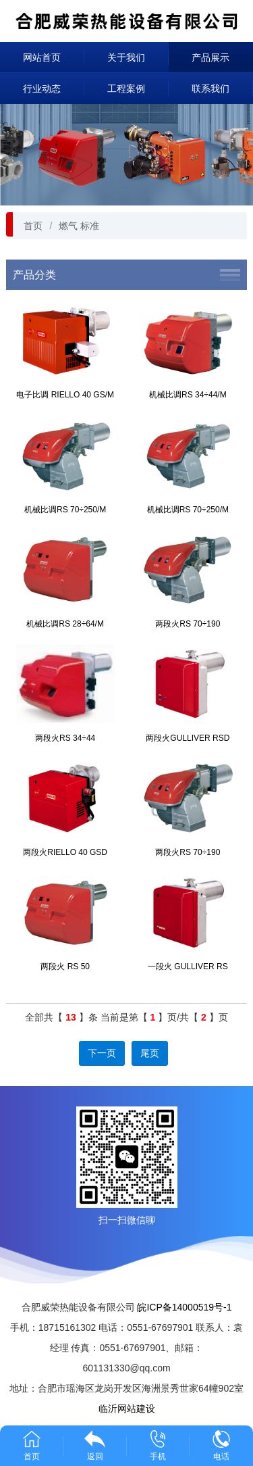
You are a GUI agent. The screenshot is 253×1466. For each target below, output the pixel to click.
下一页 (102, 1053)
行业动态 (42, 88)
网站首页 (42, 57)
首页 (33, 225)
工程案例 (126, 88)
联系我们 (210, 88)
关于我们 (126, 57)
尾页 (149, 1053)
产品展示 (210, 57)
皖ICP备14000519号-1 (184, 1307)
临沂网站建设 (127, 1408)
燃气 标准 (79, 225)
